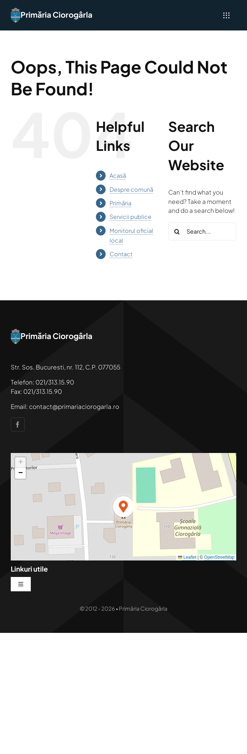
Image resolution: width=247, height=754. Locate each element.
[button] (123, 506)
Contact (121, 254)
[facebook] (18, 424)
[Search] (177, 231)
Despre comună (131, 189)
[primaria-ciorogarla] (52, 11)
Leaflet (187, 557)
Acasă (118, 175)
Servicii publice (130, 216)
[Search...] (202, 231)
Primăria (120, 203)
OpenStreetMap (219, 557)
